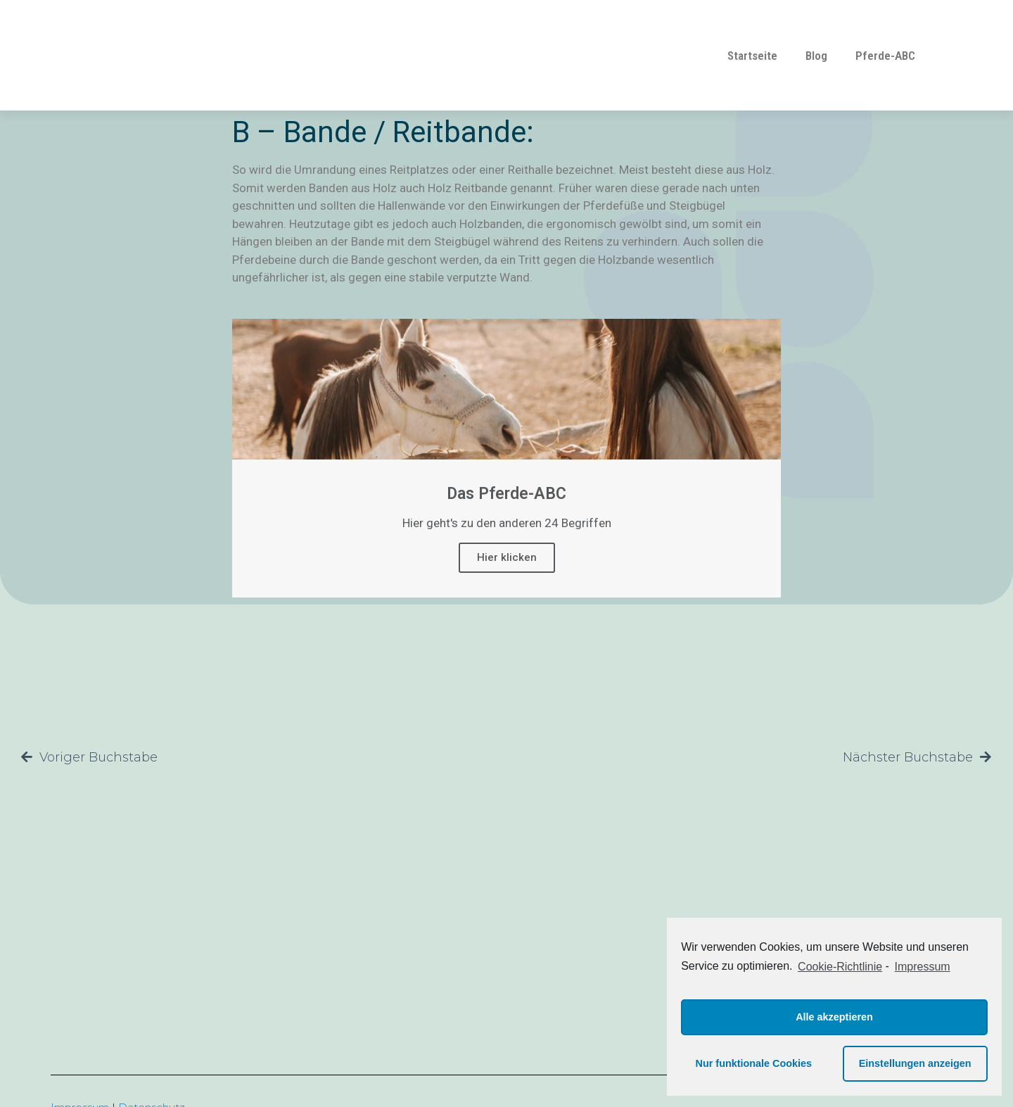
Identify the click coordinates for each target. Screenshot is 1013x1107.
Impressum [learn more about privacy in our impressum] (922, 967)
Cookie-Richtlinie (840, 967)
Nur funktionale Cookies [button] (754, 1063)
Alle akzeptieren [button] (834, 1017)
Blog (816, 56)
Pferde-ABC (885, 56)
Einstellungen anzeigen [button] (915, 1063)
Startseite (752, 56)
